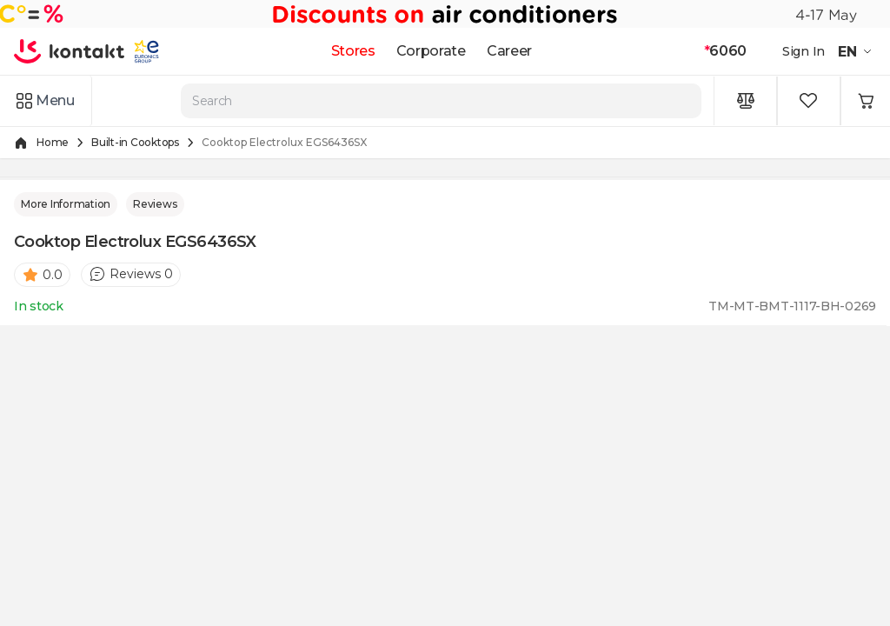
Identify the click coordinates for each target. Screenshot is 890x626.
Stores (353, 51)
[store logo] (69, 51)
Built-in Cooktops (135, 142)
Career (509, 51)
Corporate (431, 51)
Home (53, 142)
